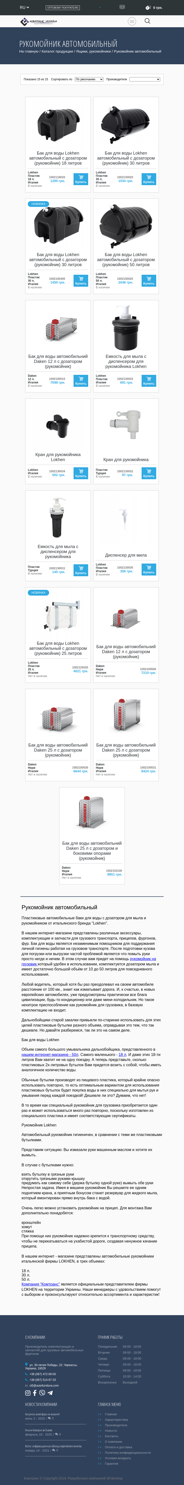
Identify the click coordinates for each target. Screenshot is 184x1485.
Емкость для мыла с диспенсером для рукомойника (58, 551)
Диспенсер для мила (126, 555)
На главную (29, 51)
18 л (122, 1055)
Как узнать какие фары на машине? (42, 1414)
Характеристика (116, 1419)
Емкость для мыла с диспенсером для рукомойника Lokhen (126, 361)
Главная (111, 1414)
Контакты (111, 1436)
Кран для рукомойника (126, 459)
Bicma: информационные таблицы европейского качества (53, 1446)
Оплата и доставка (118, 1447)
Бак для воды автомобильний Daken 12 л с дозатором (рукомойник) (58, 361)
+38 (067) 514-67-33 (42, 1380)
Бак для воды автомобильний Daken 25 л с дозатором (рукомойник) (58, 750)
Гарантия (111, 1463)
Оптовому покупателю (62, 7)
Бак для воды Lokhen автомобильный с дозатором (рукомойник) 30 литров (126, 158)
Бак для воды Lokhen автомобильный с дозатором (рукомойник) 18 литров (58, 158)
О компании (113, 1441)
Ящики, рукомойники (93, 51)
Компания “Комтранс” (41, 1284)
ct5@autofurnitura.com (44, 1385)
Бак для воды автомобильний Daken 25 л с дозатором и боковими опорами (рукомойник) (92, 851)
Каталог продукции (57, 51)
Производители (116, 1425)
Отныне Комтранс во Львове (38, 1430)
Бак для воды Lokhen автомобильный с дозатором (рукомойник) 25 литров (58, 648)
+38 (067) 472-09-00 (42, 1374)
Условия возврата (118, 1458)
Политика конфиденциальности (128, 1452)
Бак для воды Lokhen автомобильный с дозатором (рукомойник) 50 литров (126, 259)
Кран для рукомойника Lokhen (58, 457)
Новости (111, 1430)
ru (24, 7)
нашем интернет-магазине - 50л (50, 1055)
